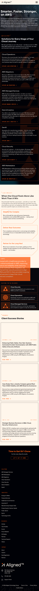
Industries (5, 492)
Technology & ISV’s (6, 515)
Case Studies (33, 339)
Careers (3, 552)
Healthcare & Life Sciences (8, 500)
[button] (36, 2)
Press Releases (5, 531)
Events (3, 529)
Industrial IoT (5, 503)
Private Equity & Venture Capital (9, 508)
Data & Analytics (5, 484)
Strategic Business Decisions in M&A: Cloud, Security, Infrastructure (16, 424)
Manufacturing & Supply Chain (9, 505)
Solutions (4, 469)
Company (4, 547)
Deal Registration (6, 555)
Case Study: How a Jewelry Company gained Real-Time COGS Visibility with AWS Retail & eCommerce (19, 385)
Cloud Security (5, 482)
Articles (3, 524)
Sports (3, 513)
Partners (4, 536)
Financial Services (6, 498)
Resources (4, 521)
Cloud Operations (6, 479)
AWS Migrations (5, 477)
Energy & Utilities (6, 495)
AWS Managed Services (7, 472)
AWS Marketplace (6, 474)
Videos (3, 542)
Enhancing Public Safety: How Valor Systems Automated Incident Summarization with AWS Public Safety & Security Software (19, 345)
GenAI (3, 487)
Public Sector (5, 510)
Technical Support (6, 539)
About (3, 550)
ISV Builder (4, 534)
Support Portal (8, 579)
